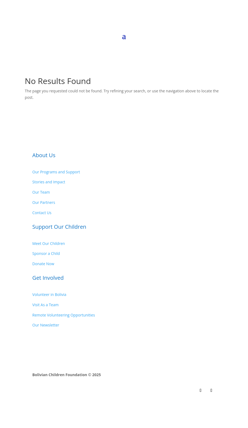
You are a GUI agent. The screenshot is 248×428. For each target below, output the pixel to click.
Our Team (41, 192)
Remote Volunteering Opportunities (63, 315)
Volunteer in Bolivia (49, 294)
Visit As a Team (45, 304)
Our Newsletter (45, 325)
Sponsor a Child (46, 253)
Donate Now (43, 263)
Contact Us (41, 212)
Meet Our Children (48, 243)
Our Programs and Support (56, 171)
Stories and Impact (48, 181)
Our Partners (43, 202)
